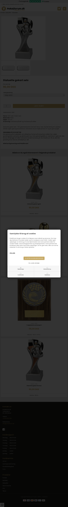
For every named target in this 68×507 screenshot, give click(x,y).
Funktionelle (21, 275)
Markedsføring (47, 269)
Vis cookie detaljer (34, 263)
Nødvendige (21, 269)
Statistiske (47, 275)
